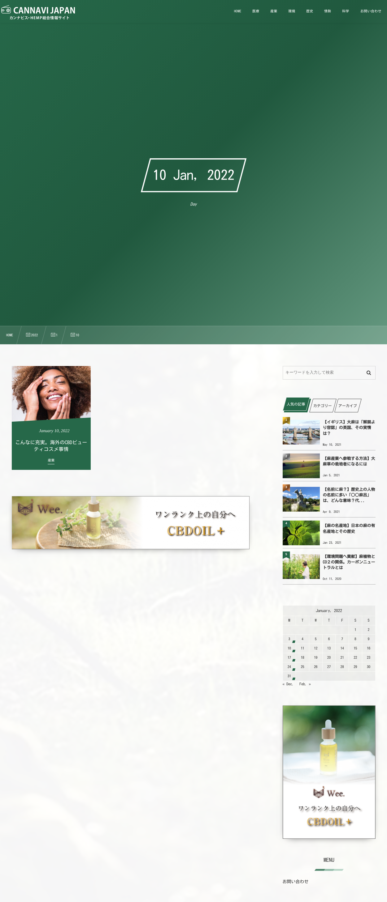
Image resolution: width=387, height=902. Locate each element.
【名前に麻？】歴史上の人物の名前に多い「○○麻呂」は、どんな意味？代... (349, 495)
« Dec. (288, 684)
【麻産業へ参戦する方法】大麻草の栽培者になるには (349, 461)
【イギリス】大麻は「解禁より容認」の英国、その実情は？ (349, 427)
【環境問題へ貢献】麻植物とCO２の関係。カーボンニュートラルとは (349, 562)
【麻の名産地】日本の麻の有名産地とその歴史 (349, 528)
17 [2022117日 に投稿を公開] (289, 657)
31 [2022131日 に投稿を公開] (289, 676)
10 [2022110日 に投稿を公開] (289, 648)
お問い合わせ (296, 881)
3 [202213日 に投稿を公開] (289, 639)
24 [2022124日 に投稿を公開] (289, 667)
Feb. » (305, 684)
